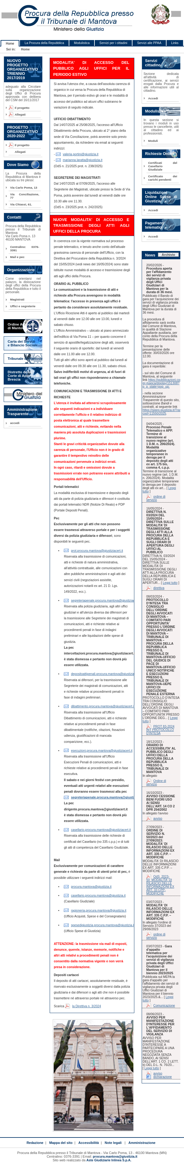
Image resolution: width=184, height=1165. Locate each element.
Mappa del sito (60, 1143)
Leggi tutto (170, 582)
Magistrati (17, 299)
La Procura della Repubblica (44, 43)
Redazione (35, 1143)
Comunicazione (164, 1005)
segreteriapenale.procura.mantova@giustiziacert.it (106, 600)
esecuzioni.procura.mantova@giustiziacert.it (101, 750)
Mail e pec (17, 257)
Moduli (153, 140)
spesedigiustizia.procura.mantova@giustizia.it (102, 925)
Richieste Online (159, 154)
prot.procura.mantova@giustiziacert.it (97, 550)
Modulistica (82, 43)
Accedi (153, 98)
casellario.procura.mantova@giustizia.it (98, 895)
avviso (157, 818)
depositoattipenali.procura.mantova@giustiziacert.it (106, 674)
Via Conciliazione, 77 (24, 196)
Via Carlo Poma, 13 (23, 187)
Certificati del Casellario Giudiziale (162, 166)
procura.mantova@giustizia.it (91, 886)
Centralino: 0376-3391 (24, 248)
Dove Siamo (18, 165)
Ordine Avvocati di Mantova (21, 326)
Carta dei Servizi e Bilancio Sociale (23, 343)
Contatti (14, 217)
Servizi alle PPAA (149, 43)
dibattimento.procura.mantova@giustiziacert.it (103, 706)
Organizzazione (21, 270)
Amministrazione (141, 1143)
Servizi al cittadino (161, 63)
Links (174, 43)
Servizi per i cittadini (113, 43)
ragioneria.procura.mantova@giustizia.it (98, 910)
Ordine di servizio (156, 782)
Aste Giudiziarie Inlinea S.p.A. (108, 1160)
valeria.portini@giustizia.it (80, 154)
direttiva (158, 588)
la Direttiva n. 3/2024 (86, 1006)
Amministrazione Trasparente (22, 411)
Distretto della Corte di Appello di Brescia (23, 375)
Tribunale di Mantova (25, 358)
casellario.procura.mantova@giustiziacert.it (101, 829)
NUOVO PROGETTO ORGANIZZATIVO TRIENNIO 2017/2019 (22, 69)
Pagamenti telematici (154, 225)
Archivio (168, 254)
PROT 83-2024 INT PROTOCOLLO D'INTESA (160, 730)
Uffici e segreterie (22, 306)
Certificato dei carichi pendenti (162, 178)
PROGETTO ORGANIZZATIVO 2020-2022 (22, 131)
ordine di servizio (155, 498)
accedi (15, 423)
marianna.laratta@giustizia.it (82, 160)
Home (10, 43)
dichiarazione (162, 1076)
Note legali (113, 1143)
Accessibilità (88, 1143)
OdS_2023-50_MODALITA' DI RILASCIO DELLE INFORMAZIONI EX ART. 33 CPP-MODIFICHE (160, 885)
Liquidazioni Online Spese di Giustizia (161, 196)
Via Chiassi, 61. (21, 204)
